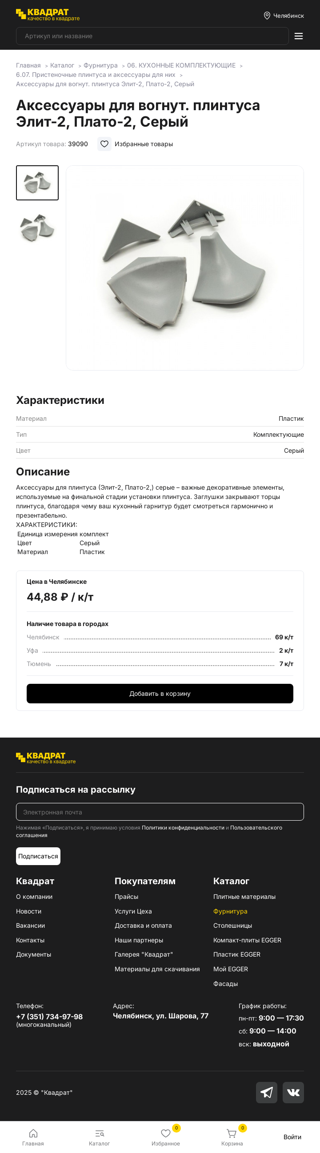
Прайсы (126, 896)
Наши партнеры (139, 940)
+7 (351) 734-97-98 (49, 1017)
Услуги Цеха (133, 911)
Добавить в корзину (160, 693)
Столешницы (232, 925)
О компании (34, 896)
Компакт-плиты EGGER (247, 940)
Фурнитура (230, 911)
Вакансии (30, 925)
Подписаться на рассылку (76, 789)
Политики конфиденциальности (183, 827)
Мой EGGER (230, 969)
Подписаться (38, 856)
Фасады (225, 983)
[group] (185, 276)
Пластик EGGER (236, 954)
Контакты (30, 940)
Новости (28, 911)
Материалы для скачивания (157, 969)
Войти (292, 1137)
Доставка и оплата (143, 925)
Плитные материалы (244, 896)
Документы (33, 954)
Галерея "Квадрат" (144, 954)
